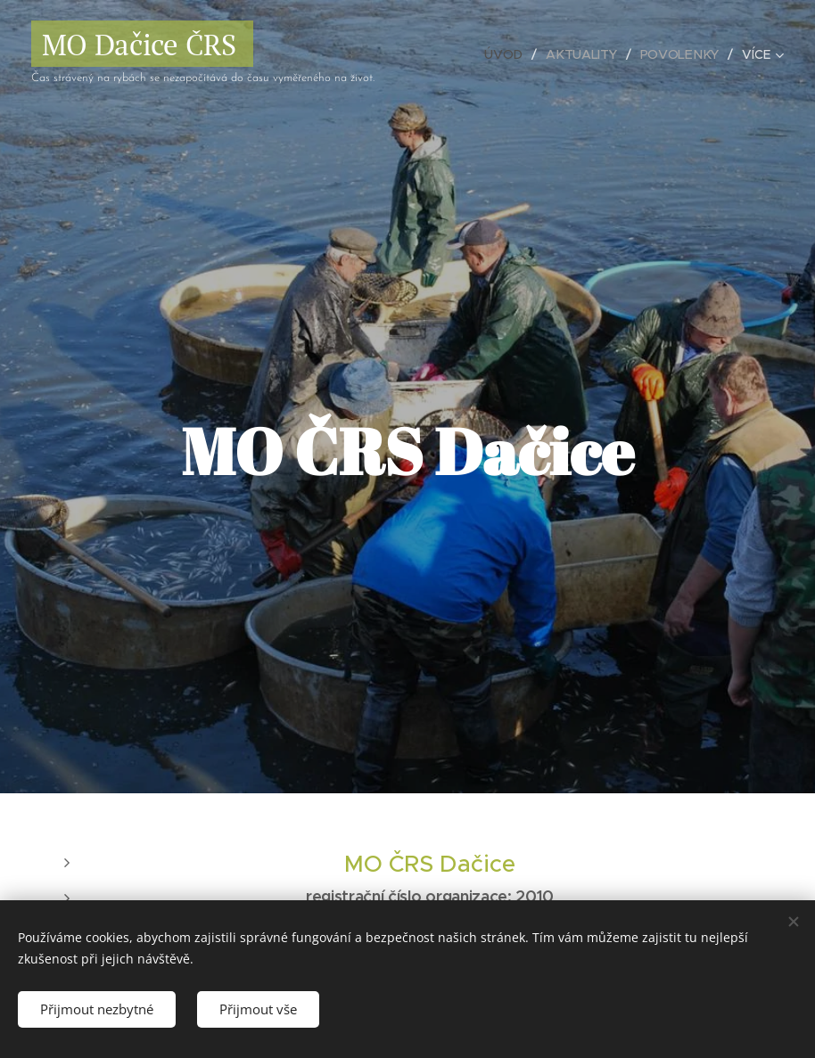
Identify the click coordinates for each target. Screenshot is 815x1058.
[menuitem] (507, 54)
